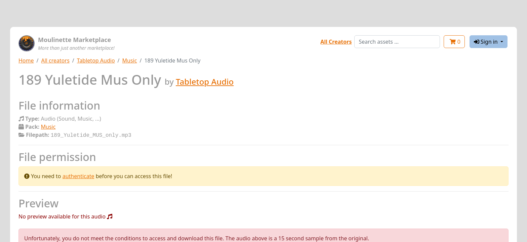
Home (26, 60)
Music (129, 60)
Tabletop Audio (96, 60)
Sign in (486, 41)
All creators (55, 60)
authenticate (78, 175)
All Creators (336, 41)
